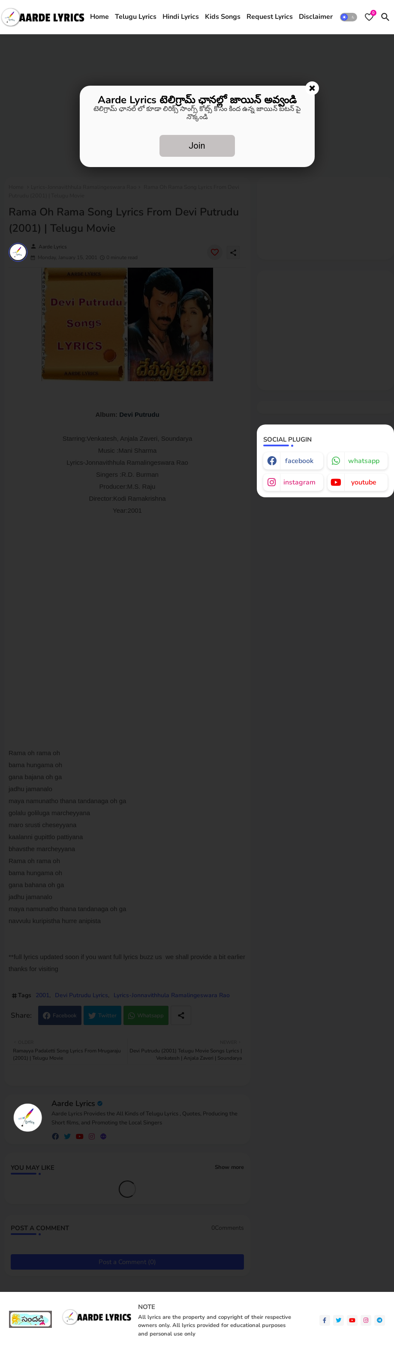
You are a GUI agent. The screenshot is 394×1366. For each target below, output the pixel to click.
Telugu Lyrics (135, 16)
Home (99, 16)
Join (197, 145)
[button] (348, 17)
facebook (299, 461)
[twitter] (338, 1320)
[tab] (99, 17)
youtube (363, 482)
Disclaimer (316, 16)
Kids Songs (223, 16)
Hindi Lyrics (180, 16)
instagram (299, 482)
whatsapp (363, 461)
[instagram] (366, 1320)
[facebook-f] (324, 1320)
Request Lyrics (270, 16)
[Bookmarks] (369, 17)
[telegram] (379, 1320)
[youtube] (352, 1320)
